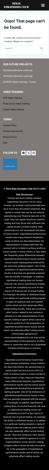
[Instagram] (33, 153)
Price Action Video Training (16, 103)
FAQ (5, 142)
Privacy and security (13, 131)
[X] (28, 153)
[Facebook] (23, 153)
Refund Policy (10, 137)
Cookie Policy (9, 125)
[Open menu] (43, 5)
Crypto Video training (13, 109)
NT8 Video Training (12, 98)
